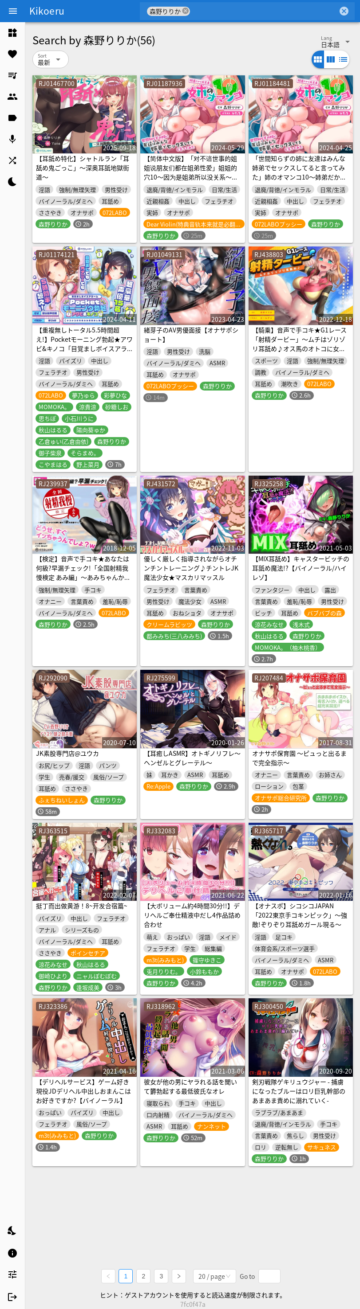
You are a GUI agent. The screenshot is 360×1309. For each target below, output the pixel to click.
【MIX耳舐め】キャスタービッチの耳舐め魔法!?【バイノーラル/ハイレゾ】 (300, 568)
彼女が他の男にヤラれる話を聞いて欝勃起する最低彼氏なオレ (190, 1086)
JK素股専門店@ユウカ (67, 753)
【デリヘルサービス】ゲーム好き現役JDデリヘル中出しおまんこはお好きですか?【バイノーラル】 (83, 1091)
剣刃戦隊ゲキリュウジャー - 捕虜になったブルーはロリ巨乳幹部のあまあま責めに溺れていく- (298, 1091)
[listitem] (12, 32)
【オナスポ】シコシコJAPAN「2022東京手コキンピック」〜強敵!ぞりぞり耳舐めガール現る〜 (299, 915)
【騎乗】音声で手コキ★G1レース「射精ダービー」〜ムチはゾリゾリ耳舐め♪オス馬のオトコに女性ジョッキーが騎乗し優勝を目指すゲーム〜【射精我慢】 (299, 348)
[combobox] (264, 11)
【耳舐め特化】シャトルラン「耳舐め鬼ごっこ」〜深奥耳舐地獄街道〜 (82, 167)
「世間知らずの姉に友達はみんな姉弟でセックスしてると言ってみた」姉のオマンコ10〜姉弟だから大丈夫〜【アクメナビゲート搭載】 (299, 177)
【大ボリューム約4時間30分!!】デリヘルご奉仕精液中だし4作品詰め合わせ (192, 915)
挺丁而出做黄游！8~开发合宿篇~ (81, 905)
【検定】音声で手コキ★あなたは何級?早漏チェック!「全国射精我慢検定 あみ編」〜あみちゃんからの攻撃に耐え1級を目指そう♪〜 (83, 572)
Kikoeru (46, 10)
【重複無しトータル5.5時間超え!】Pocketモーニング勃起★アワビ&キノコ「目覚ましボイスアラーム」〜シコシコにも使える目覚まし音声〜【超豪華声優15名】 (84, 348)
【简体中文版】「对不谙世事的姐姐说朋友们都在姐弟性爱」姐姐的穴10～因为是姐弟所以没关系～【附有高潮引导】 (190, 172)
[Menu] (12, 11)
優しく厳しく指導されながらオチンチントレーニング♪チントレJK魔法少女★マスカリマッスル (191, 568)
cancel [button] (186, 11)
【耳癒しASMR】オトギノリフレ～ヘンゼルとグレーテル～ (192, 758)
